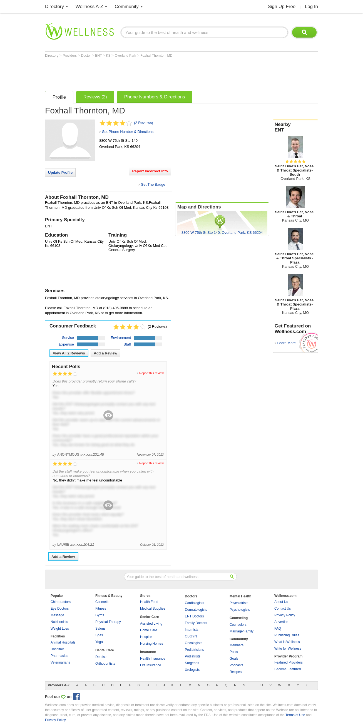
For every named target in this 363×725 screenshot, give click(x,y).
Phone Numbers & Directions (154, 97)
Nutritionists (59, 622)
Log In (311, 6)
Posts (234, 652)
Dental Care (104, 650)
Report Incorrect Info (150, 171)
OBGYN (191, 636)
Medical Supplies (152, 608)
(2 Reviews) (143, 123)
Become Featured (287, 669)
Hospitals (57, 649)
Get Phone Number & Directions (127, 132)
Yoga (99, 642)
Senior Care (149, 617)
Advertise (281, 622)
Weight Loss (60, 628)
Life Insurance (150, 665)
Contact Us (282, 608)
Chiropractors (61, 602)
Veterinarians (60, 662)
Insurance (148, 652)
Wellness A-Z (89, 6)
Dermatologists (196, 610)
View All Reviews (69, 353)
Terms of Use (295, 715)
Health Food (149, 602)
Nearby (295, 127)
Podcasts (236, 665)
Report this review (151, 373)
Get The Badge (153, 184)
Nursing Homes (151, 643)
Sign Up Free (281, 6)
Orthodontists (105, 664)
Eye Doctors (60, 608)
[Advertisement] (146, 72)
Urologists (192, 670)
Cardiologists (194, 603)
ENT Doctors (194, 616)
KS (108, 56)
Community (127, 6)
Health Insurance (152, 659)
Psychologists (240, 610)
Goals (234, 659)
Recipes (236, 672)
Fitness (100, 608)
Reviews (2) (95, 97)
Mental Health (240, 596)
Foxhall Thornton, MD (156, 56)
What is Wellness (287, 642)
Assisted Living (151, 623)
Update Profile (60, 172)
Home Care (148, 630)
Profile (59, 97)
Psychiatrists (239, 603)
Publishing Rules (286, 635)
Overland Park (126, 56)
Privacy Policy (284, 615)
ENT (99, 56)
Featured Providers (288, 662)
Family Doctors (196, 623)
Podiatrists (192, 656)
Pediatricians (194, 650)
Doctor (86, 56)
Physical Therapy (108, 622)
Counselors (238, 625)
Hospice (146, 637)
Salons (100, 628)
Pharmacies (59, 656)
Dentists (101, 657)
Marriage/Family (241, 631)
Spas (99, 635)
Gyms (99, 615)
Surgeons (192, 663)
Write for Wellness (287, 648)
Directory (54, 6)
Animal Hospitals (63, 642)
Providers (70, 56)
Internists (191, 630)
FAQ (277, 628)
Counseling (239, 618)
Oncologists (193, 643)
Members (236, 645)
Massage (57, 615)
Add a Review (105, 353)
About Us (281, 602)
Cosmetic (102, 602)
